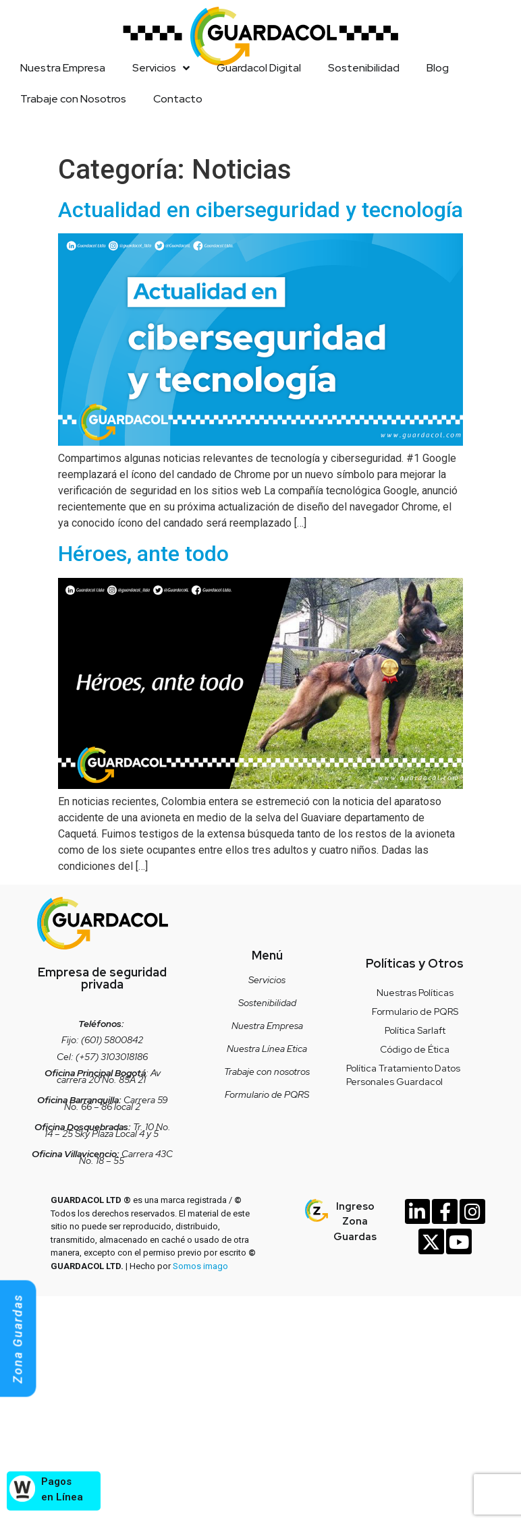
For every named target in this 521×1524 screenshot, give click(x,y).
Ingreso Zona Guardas (355, 1221)
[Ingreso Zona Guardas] (316, 1210)
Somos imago (200, 1266)
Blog (438, 68)
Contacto (177, 99)
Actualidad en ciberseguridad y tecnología (260, 210)
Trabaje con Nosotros (73, 99)
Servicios (161, 68)
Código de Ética (414, 1049)
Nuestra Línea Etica (267, 1049)
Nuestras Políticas (415, 993)
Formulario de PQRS (267, 1094)
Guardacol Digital (259, 68)
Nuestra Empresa (62, 68)
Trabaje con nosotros (267, 1071)
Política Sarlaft (415, 1030)
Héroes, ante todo (143, 553)
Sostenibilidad (364, 68)
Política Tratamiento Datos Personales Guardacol (403, 1075)
